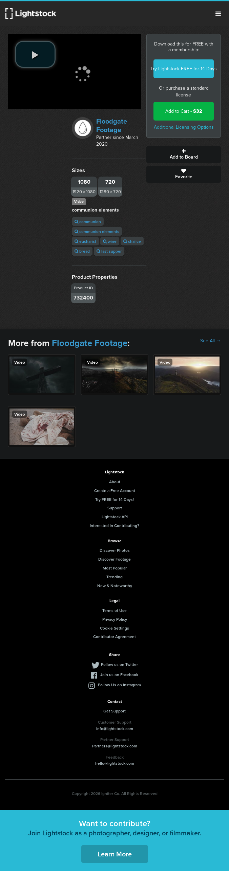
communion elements (97, 231)
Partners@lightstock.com (114, 746)
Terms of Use (114, 610)
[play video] (35, 54)
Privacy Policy (114, 619)
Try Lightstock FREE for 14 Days (183, 68)
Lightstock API (115, 517)
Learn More (115, 854)
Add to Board (183, 154)
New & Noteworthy (114, 585)
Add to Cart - (183, 111)
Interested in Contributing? (114, 525)
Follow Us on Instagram (119, 685)
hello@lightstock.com (114, 763)
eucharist (85, 241)
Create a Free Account (114, 490)
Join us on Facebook (119, 674)
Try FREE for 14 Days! (114, 499)
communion (88, 221)
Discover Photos (115, 550)
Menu (218, 13)
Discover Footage (114, 559)
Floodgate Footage (111, 125)
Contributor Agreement (114, 636)
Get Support (114, 711)
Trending (114, 577)
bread (82, 251)
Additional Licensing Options (184, 127)
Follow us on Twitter (119, 664)
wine (110, 241)
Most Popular (115, 568)
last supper (109, 251)
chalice (132, 241)
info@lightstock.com (114, 728)
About (114, 482)
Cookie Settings (114, 628)
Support (114, 508)
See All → (210, 341)
